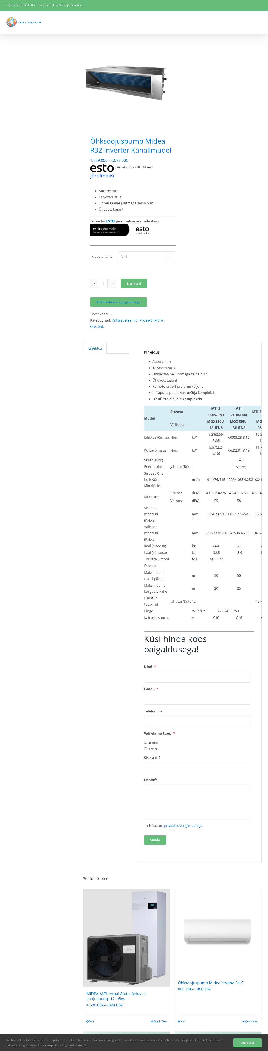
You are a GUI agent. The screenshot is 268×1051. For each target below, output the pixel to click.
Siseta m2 (152, 758)
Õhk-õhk (97, 326)
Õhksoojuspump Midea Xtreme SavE (211, 982)
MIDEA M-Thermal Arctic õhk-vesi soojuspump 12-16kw (116, 996)
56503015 (29, 5)
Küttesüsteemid (125, 320)
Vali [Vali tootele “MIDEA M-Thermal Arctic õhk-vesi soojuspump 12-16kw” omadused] (91, 1021)
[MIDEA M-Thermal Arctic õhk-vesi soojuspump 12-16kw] (126, 938)
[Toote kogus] (103, 283)
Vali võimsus (102, 257)
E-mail (151, 689)
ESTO (110, 221)
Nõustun (175, 825)
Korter (152, 749)
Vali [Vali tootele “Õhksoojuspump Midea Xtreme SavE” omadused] (183, 1021)
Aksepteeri (247, 1043)
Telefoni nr (153, 711)
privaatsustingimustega (183, 825)
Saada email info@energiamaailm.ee (61, 5)
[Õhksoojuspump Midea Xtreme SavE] (218, 932)
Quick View (160, 1021)
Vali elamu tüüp (159, 733)
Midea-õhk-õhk (151, 320)
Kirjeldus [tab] (95, 348)
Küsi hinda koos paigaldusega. (118, 302)
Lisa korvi (134, 283)
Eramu (153, 742)
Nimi (150, 667)
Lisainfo (151, 780)
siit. (84, 1045)
